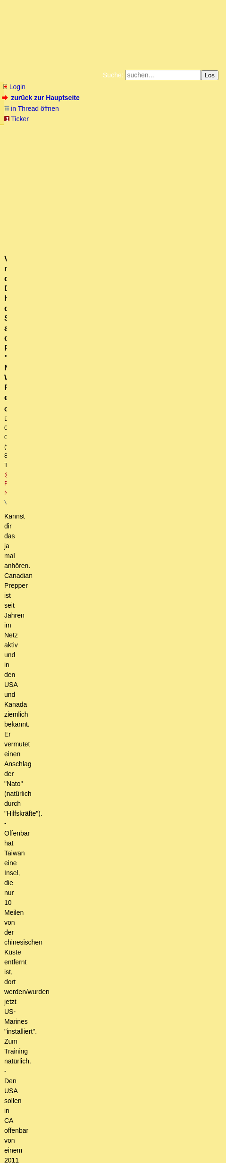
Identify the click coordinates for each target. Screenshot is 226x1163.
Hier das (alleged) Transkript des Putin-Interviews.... (112, 731)
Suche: (113, 75)
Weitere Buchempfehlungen (52, 154)
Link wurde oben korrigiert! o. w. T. (66, 472)
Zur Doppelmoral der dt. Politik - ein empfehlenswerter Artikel (104, 1060)
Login (13, 87)
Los (210, 75)
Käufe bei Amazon (164, 146)
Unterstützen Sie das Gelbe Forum (78, 146)
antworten (28, 410)
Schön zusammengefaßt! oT (84, 891)
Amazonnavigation (125, 154)
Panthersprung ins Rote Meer (59, 686)
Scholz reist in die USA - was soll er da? (81, 695)
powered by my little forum (20, 1155)
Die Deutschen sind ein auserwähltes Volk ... (81, 936)
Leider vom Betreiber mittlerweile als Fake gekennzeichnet (129, 802)
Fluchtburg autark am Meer (74, 131)
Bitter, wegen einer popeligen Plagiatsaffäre (97, 632)
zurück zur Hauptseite (42, 97)
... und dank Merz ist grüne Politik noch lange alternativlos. (113, 508)
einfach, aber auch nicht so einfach (86, 1025)
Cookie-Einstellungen (181, 154)
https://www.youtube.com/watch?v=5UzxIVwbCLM (77, 372)
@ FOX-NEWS (177, 205)
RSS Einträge (21, 1141)
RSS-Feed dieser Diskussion (182, 429)
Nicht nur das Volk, (43, 1051)
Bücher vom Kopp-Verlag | (85, 139)
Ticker (16, 119)
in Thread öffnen (31, 108)
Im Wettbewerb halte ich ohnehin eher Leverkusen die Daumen (115, 1033)
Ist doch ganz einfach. (62, 1016)
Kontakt (84, 1141)
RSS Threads (56, 1141)
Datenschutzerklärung (149, 139)
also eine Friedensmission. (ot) (68, 927)
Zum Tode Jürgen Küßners (148, 131)
